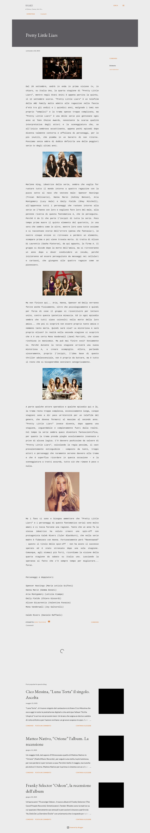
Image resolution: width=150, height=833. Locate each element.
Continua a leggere (83, 726)
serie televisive (113, 69)
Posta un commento (43, 726)
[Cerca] (115, 5)
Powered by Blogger (75, 827)
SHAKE (29, 5)
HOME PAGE (29, 14)
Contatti (42, 14)
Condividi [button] (113, 58)
